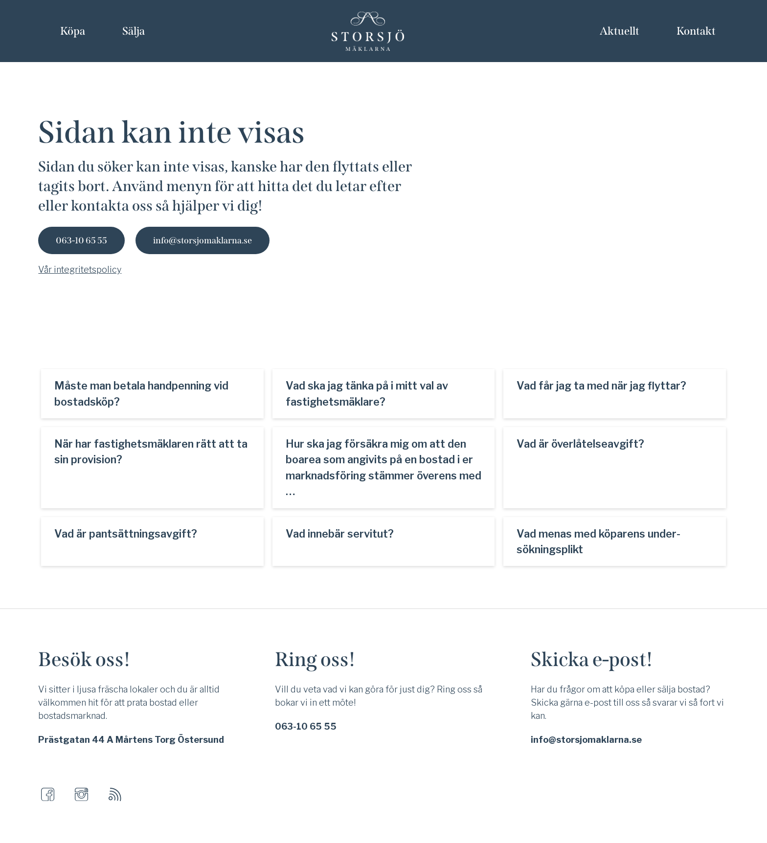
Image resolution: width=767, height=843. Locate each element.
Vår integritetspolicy (79, 269)
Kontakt (696, 31)
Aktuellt (619, 31)
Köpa (72, 31)
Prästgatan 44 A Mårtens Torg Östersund (131, 740)
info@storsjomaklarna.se (202, 240)
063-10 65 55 (81, 240)
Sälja (133, 31)
